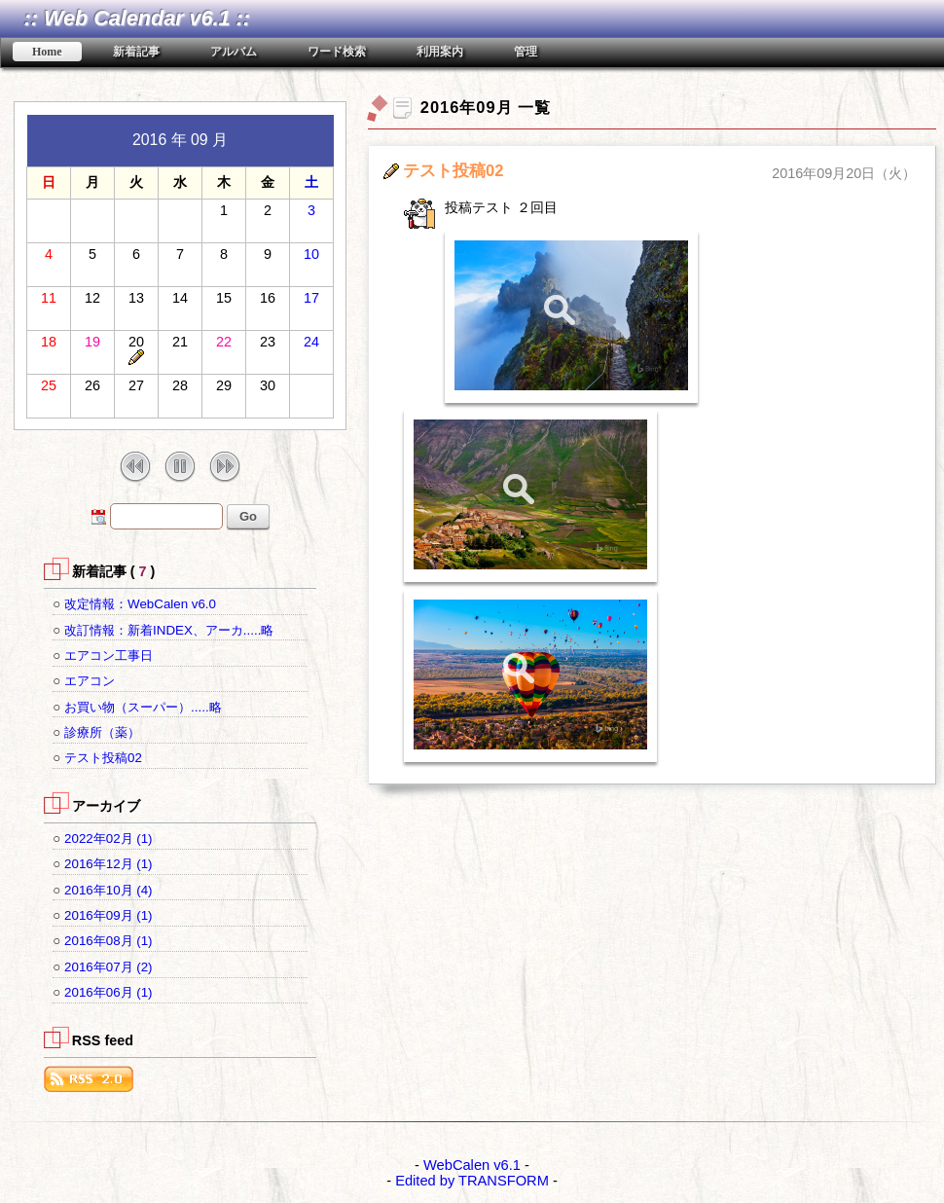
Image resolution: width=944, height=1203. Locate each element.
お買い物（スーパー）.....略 (143, 707)
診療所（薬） (102, 732)
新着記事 (136, 51)
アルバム (233, 51)
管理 (525, 51)
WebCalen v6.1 (472, 1165)
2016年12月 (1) (108, 864)
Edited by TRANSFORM (472, 1180)
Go (248, 516)
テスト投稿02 (103, 757)
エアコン (89, 681)
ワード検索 (337, 51)
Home (47, 51)
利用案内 (440, 51)
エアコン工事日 (108, 655)
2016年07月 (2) (108, 967)
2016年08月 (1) (108, 940)
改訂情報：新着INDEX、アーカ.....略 (168, 630)
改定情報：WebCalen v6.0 (140, 604)
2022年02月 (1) (108, 838)
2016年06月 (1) (108, 992)
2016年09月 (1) (108, 915)
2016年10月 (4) (108, 890)
